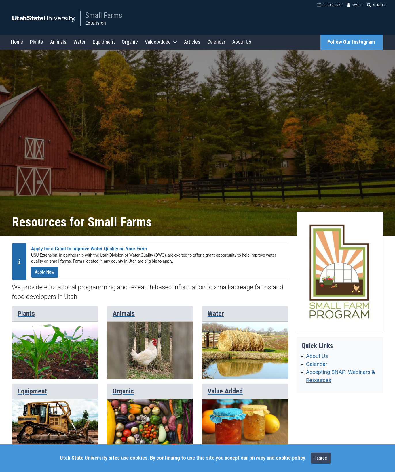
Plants (36, 42)
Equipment (104, 42)
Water (79, 42)
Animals (58, 42)
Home (17, 42)
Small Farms (103, 15)
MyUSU (354, 5)
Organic (130, 42)
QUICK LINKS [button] (329, 5)
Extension (95, 23)
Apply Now (44, 272)
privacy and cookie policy (277, 458)
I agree (320, 458)
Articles (192, 42)
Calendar (216, 42)
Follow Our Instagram (351, 42)
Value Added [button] (161, 42)
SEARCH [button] (376, 5)
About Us (241, 42)
